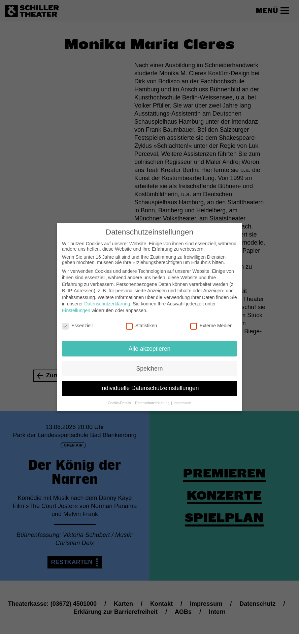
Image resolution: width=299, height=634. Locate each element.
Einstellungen (76, 305)
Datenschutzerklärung (107, 299)
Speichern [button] (149, 364)
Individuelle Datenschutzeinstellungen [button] (149, 383)
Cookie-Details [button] (120, 398)
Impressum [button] (182, 398)
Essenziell (77, 321)
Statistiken (141, 321)
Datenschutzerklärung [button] (152, 398)
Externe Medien (211, 321)
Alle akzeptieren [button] (150, 344)
